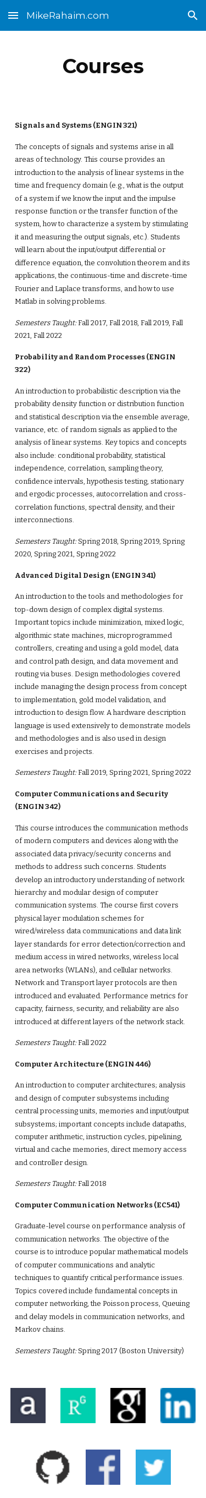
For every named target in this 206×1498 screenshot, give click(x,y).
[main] (103, 66)
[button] (13, 15)
